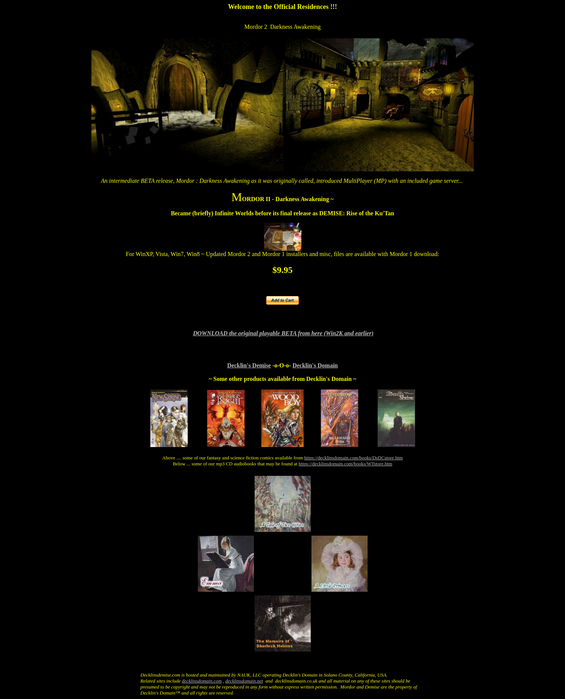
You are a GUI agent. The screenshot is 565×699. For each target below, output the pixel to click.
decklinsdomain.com (202, 681)
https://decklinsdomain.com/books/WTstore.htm (345, 463)
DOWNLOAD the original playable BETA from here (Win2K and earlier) (283, 333)
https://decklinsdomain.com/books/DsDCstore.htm (353, 458)
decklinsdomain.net (244, 681)
